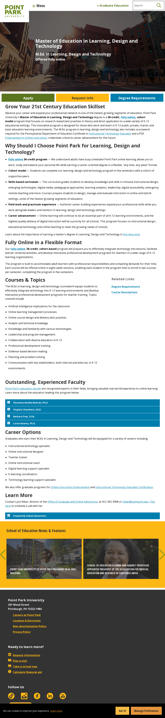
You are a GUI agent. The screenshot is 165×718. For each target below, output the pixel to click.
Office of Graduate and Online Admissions (73, 501)
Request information (24, 655)
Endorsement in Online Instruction (26, 138)
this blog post (131, 234)
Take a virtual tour (22, 666)
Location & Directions (24, 620)
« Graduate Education (113, 5)
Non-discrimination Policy (27, 626)
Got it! (122, 711)
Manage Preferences (146, 711)
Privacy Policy (19, 632)
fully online (128, 117)
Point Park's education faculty (23, 388)
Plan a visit (17, 661)
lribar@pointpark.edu (135, 501)
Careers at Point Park (24, 615)
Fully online (15, 159)
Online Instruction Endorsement (70, 487)
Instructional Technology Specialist (110, 133)
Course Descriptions (124, 292)
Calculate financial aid (25, 672)
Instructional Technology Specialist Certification (124, 487)
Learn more (56, 710)
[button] (3, 554)
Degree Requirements (126, 286)
